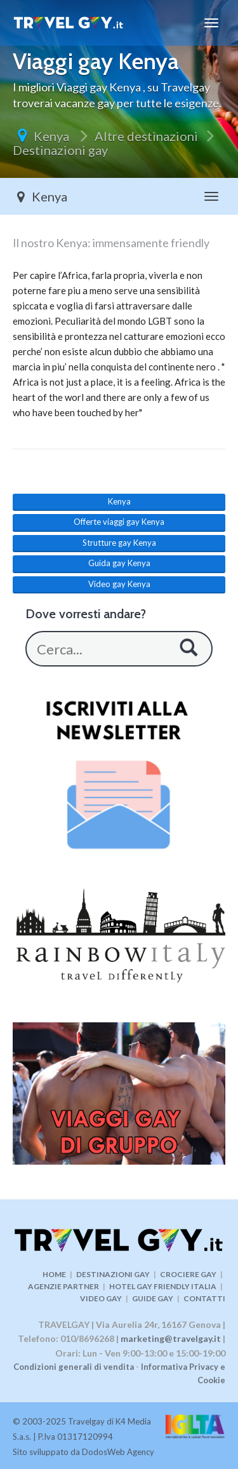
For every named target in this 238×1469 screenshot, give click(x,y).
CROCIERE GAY (188, 1274)
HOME (54, 1274)
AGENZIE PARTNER (63, 1286)
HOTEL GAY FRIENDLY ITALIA (162, 1286)
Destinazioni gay (60, 150)
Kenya (53, 136)
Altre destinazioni (146, 136)
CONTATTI (204, 1298)
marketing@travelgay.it (171, 1338)
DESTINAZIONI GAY (113, 1274)
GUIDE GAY (152, 1298)
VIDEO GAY (101, 1298)
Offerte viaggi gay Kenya (119, 522)
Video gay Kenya (119, 584)
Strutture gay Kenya (119, 543)
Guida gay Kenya (119, 563)
